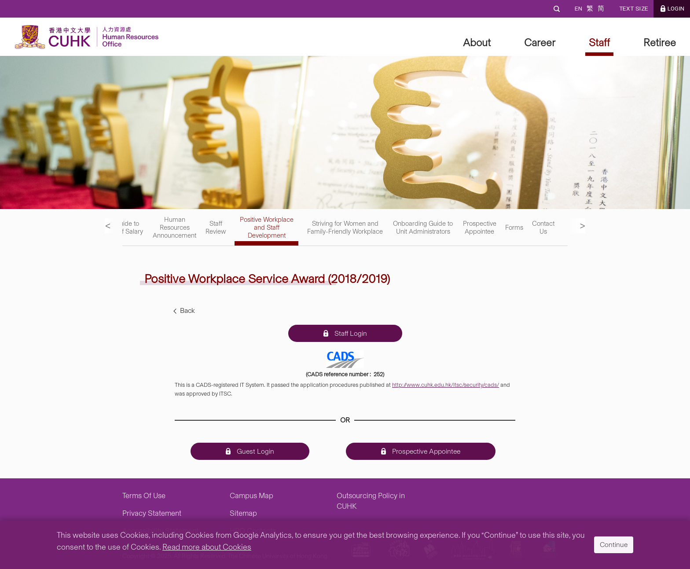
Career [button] (539, 42)
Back (187, 310)
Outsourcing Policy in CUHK (371, 500)
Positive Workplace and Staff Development (267, 227)
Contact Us (543, 227)
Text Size (633, 8)
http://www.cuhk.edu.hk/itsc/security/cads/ (445, 385)
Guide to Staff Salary (127, 227)
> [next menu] (582, 226)
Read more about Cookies (206, 548)
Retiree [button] (659, 42)
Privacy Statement (151, 513)
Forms (514, 227)
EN (578, 8)
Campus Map (251, 495)
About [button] (477, 42)
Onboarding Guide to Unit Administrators (423, 227)
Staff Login (345, 333)
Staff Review (216, 227)
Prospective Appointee (479, 227)
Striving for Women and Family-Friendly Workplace (345, 227)
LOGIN (676, 8)
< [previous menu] (108, 226)
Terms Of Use (143, 495)
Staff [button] (599, 42)
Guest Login (250, 451)
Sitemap (243, 513)
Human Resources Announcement (174, 227)
